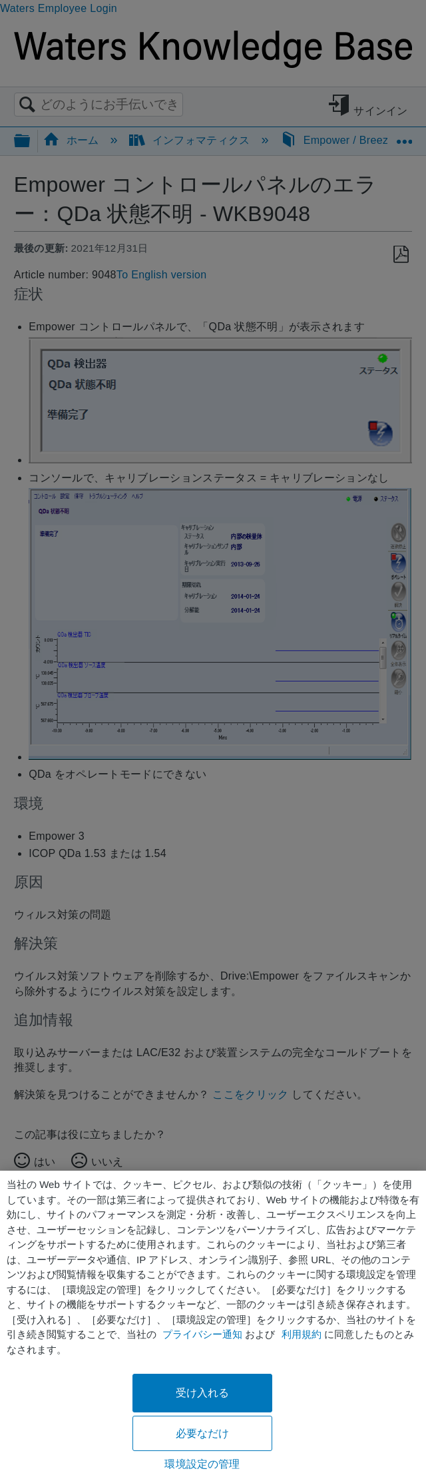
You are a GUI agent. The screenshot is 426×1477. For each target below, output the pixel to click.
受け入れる (203, 1392)
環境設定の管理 (202, 1464)
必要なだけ (203, 1433)
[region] (213, 1324)
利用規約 (301, 1334)
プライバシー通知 (202, 1334)
